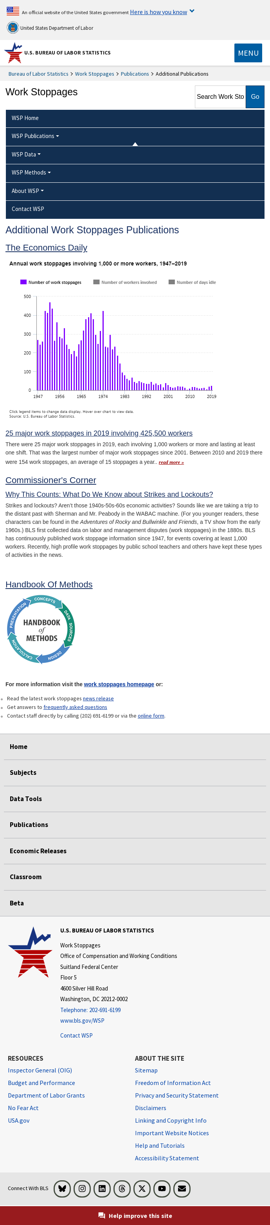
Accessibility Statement (167, 1158)
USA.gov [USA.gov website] (18, 1120)
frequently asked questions (75, 707)
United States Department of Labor (50, 27)
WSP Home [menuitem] (25, 118)
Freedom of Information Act (173, 1083)
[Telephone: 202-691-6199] (118, 1010)
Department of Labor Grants (46, 1095)
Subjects (23, 772)
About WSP (25, 190)
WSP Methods (29, 172)
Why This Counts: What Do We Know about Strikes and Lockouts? (109, 494)
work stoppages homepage (119, 684)
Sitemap (146, 1070)
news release (98, 698)
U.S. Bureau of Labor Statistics (67, 52)
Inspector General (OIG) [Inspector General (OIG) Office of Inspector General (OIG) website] (40, 1070)
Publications (135, 73)
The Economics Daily (46, 248)
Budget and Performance (41, 1083)
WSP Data (24, 154)
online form (151, 715)
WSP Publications (33, 136)
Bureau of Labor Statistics (38, 73)
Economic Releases (38, 851)
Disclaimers (150, 1108)
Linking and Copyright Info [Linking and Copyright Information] (171, 1120)
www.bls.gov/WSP (82, 1020)
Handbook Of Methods (49, 584)
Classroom (26, 876)
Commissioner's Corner (50, 480)
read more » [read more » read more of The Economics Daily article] (171, 462)
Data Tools (26, 798)
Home (18, 746)
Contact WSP (76, 1035)
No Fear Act (23, 1108)
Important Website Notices (172, 1133)
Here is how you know (158, 12)
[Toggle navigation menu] (248, 53)
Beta (17, 903)
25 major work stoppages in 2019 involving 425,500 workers (99, 433)
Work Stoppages (94, 73)
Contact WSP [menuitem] (28, 209)
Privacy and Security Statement (177, 1095)
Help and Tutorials (160, 1145)
